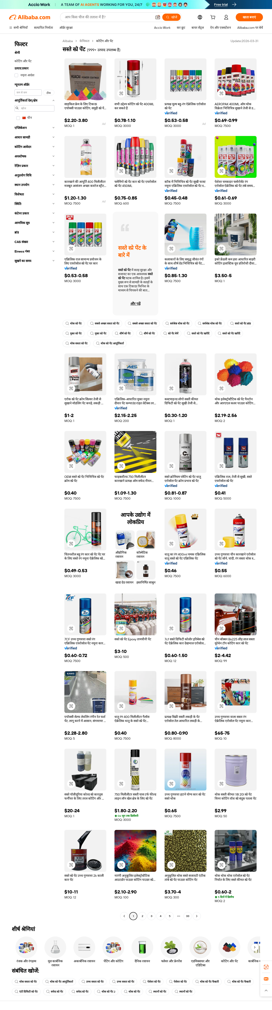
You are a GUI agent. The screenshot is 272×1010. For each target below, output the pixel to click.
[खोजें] (171, 17)
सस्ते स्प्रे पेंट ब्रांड (240, 323)
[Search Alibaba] (108, 17)
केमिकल (84, 41)
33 (187, 916)
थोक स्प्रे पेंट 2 (106, 991)
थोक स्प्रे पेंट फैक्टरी (207, 982)
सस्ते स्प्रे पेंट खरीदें (198, 333)
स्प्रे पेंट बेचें (170, 333)
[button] (157, 17)
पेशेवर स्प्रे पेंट (151, 982)
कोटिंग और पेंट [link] (104, 41)
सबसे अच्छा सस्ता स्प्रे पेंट (104, 323)
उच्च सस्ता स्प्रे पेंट (93, 982)
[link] (266, 967)
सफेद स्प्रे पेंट (54, 991)
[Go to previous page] (124, 916)
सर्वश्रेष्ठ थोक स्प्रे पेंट (177, 323)
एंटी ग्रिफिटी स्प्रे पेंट (26, 991)
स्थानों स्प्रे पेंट (157, 991)
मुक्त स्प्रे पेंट (74, 333)
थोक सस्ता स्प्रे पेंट (76, 343)
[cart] (213, 18)
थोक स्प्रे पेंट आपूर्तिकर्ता (110, 343)
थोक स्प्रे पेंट (74, 323)
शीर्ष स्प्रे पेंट (123, 333)
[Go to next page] (197, 916)
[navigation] (34, 479)
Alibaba (68, 41)
